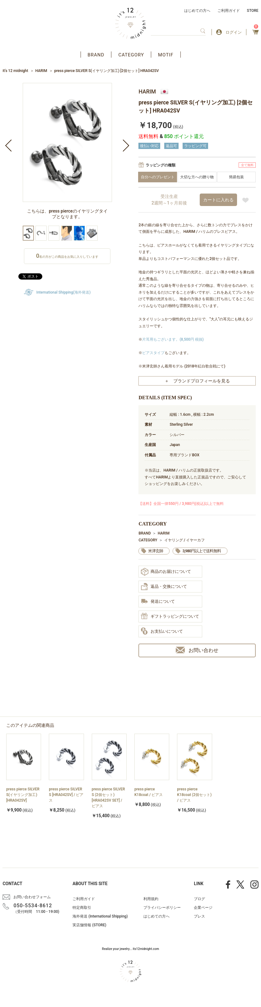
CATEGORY (131, 55)
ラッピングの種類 (160, 165)
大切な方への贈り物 (197, 177)
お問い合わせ (197, 650)
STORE (253, 10)
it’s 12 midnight (15, 71)
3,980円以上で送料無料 (201, 551)
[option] (67, 154)
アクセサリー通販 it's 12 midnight (130, 23)
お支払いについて (162, 631)
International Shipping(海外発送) (63, 292)
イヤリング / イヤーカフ (184, 540)
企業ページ (203, 907)
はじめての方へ (197, 10)
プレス (199, 916)
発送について (158, 602)
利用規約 (150, 899)
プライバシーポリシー (162, 907)
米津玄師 (155, 551)
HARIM (41, 71)
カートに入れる (218, 199)
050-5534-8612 (32, 906)
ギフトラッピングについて (170, 616)
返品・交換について (164, 587)
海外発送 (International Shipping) (100, 916)
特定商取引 (81, 907)
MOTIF (166, 55)
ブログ (199, 899)
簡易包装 (236, 177)
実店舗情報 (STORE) (89, 925)
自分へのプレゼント (158, 177)
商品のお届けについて (166, 572)
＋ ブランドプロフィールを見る (197, 380)
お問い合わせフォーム (32, 897)
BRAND (96, 55)
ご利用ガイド (228, 10)
